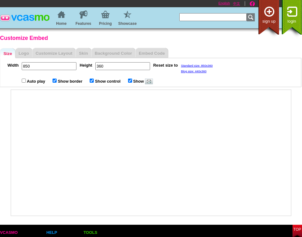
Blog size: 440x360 (193, 71)
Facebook (252, 3)
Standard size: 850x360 (197, 65)
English (224, 3)
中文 (236, 3)
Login (292, 21)
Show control (105, 81)
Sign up (269, 21)
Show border (68, 81)
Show (140, 81)
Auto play (34, 81)
